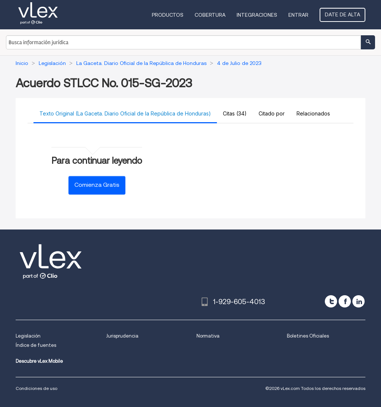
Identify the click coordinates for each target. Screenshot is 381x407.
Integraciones (257, 15)
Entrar (298, 15)
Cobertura (210, 15)
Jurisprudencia (122, 336)
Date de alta (342, 14)
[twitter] (331, 301)
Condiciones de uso (36, 388)
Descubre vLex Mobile (39, 361)
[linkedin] (358, 301)
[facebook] (345, 301)
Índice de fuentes (36, 345)
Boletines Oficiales (308, 336)
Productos (167, 15)
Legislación (28, 336)
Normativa (208, 336)
